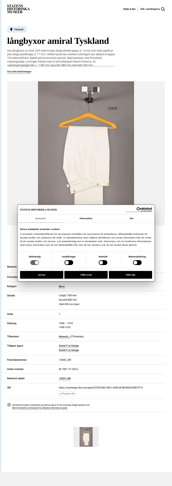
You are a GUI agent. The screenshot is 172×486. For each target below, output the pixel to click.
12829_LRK (65, 378)
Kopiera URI (67, 393)
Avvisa (41, 274)
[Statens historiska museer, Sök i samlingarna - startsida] (18, 9)
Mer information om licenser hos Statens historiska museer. (40, 408)
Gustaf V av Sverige (69, 345)
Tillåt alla (130, 274)
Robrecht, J (64, 336)
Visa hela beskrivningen (19, 71)
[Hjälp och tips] (129, 9)
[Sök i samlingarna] (152, 9)
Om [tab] (131, 218)
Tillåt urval (86, 274)
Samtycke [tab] (40, 218)
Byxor (62, 286)
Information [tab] (86, 218)
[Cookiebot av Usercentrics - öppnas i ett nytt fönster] (139, 209)
